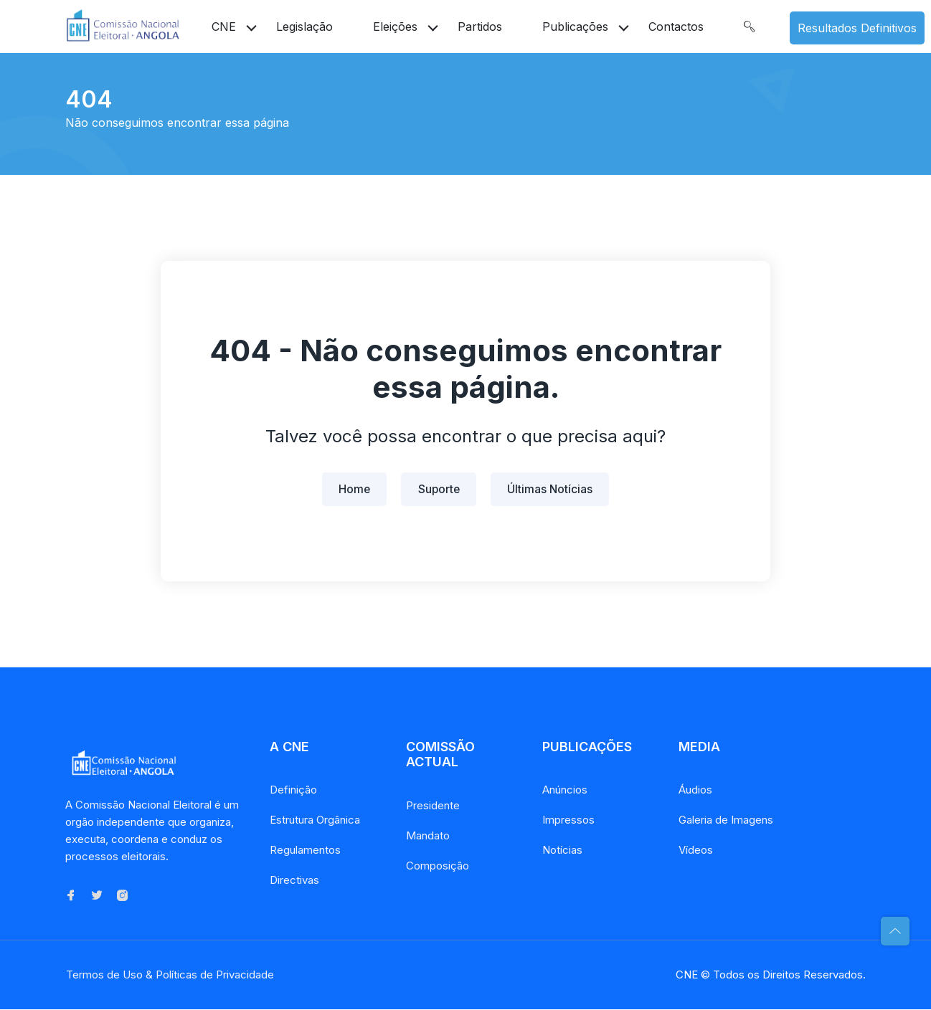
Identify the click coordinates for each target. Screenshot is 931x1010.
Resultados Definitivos (857, 28)
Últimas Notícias (552, 489)
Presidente (433, 806)
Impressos (568, 821)
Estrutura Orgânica (315, 821)
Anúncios (564, 791)
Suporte (438, 489)
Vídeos (696, 851)
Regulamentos (305, 851)
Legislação (304, 26)
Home (352, 489)
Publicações (575, 26)
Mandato (428, 836)
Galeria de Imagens (726, 821)
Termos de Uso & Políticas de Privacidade (169, 975)
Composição (437, 866)
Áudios (695, 791)
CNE (224, 26)
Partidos (480, 26)
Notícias (562, 851)
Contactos (676, 26)
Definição (293, 791)
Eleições (395, 26)
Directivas (294, 881)
